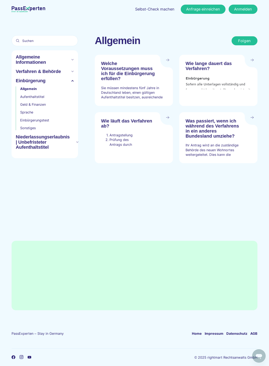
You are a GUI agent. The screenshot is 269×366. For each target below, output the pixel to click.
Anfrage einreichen (203, 9)
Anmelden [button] (243, 9)
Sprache (26, 112)
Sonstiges (28, 128)
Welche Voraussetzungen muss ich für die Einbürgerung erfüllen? (128, 71)
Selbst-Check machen (154, 9)
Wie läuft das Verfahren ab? (126, 123)
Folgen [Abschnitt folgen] (244, 41)
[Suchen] (45, 40)
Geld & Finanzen (33, 104)
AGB (253, 333)
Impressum (214, 333)
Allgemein (28, 89)
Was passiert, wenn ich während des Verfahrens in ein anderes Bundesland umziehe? (212, 128)
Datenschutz (236, 333)
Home (197, 333)
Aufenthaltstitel (32, 97)
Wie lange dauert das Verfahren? (209, 66)
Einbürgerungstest (34, 120)
